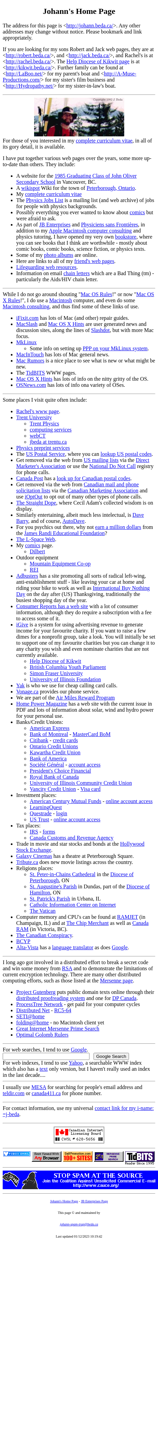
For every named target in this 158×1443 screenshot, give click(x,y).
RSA (67, 968)
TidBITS (35, 373)
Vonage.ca (27, 691)
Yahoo (76, 1063)
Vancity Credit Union (53, 789)
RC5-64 (62, 1010)
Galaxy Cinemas (34, 856)
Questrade (41, 813)
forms (49, 832)
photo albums (58, 255)
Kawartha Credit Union (55, 752)
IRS (34, 832)
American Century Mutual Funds (65, 801)
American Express (50, 728)
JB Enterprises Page (94, 1201)
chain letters (76, 273)
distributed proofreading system (50, 998)
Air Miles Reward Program (85, 698)
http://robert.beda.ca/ (28, 55)
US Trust (39, 819)
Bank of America (48, 758)
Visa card (90, 789)
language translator (72, 947)
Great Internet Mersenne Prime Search (57, 1028)
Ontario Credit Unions (54, 746)
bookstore (125, 237)
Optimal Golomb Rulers (42, 1035)
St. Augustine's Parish (53, 886)
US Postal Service (45, 454)
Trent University (34, 417)
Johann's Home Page (64, 1201)
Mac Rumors (30, 360)
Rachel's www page (37, 411)
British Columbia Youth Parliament (68, 667)
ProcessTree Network (39, 1004)
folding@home (32, 1022)
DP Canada (124, 998)
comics (137, 212)
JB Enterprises (55, 224)
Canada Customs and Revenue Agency (71, 838)
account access (85, 765)
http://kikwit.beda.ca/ (29, 67)
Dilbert (37, 551)
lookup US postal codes (126, 454)
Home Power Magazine (41, 704)
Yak (20, 685)
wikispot (30, 188)
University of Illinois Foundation (65, 679)
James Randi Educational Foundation (64, 533)
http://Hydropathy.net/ (30, 86)
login (61, 813)
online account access (129, 801)
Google (120, 947)
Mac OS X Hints (66, 324)
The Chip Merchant (88, 923)
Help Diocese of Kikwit (55, 661)
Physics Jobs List (44, 200)
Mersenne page (116, 980)
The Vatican (43, 911)
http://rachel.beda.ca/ (28, 61)
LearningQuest (46, 807)
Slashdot (100, 330)
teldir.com (13, 1093)
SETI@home (30, 1016)
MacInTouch (30, 354)
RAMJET (127, 917)
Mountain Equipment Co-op (60, 564)
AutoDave (73, 521)
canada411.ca (46, 1093)
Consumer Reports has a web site (52, 606)
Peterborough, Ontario (110, 188)
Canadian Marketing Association (103, 490)
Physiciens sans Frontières (109, 224)
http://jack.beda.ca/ (89, 55)
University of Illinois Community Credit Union (81, 783)
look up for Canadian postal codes (93, 478)
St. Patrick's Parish (50, 899)
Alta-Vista (27, 947)
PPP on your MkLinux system (115, 348)
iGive (22, 624)
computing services (51, 429)
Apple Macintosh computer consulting (90, 231)
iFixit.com (27, 318)
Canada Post (29, 478)
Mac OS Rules (96, 294)
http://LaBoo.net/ (24, 73)
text (44, 1069)
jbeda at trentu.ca (48, 442)
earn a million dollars (118, 527)
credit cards (65, 740)
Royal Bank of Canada (54, 777)
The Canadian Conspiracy (44, 935)
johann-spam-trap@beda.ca (79, 1224)
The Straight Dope (36, 503)
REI (34, 570)
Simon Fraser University (56, 673)
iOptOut (33, 497)
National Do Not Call (112, 466)
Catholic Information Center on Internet (73, 905)
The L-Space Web (35, 539)
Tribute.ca (27, 862)
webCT (38, 436)
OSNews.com (31, 385)
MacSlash (26, 324)
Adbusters (27, 576)
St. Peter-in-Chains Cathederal (63, 874)
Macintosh (60, 300)
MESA (38, 1087)
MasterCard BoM (91, 734)
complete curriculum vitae (104, 140)
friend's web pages (94, 261)
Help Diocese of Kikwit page (98, 61)
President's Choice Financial (60, 771)
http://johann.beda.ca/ (90, 25)
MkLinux (26, 342)
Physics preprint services (43, 448)
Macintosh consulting (26, 306)
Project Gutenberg (36, 992)
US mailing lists (101, 460)
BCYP (23, 941)
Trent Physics (44, 423)
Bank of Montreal (49, 734)
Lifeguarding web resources (46, 267)
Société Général (47, 765)
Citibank (39, 740)
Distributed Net (33, 1010)
